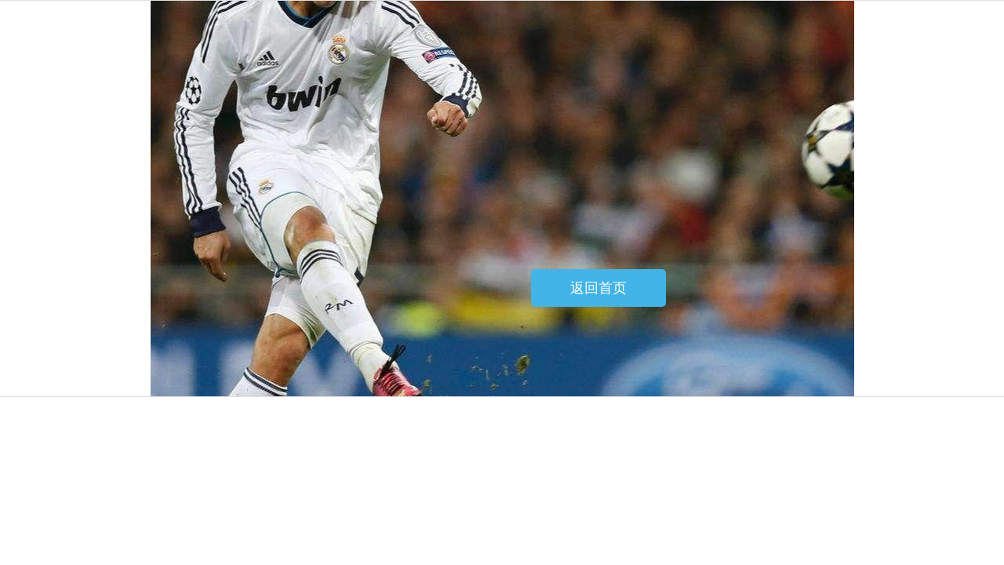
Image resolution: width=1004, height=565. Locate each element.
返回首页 (598, 288)
